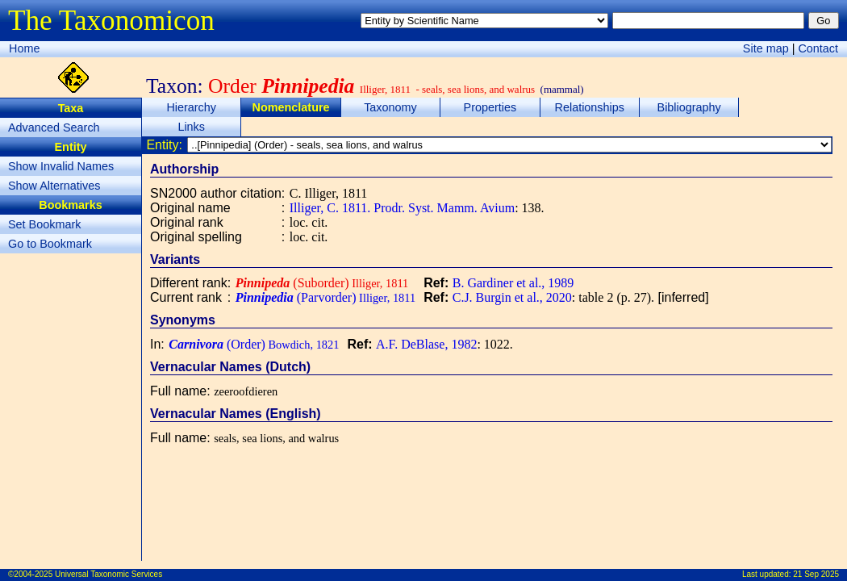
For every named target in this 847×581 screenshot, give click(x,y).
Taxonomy (390, 107)
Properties (490, 107)
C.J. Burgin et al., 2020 (512, 297)
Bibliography (689, 107)
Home (24, 48)
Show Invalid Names (61, 166)
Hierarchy (191, 107)
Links (191, 126)
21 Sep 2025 (816, 574)
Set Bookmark (44, 224)
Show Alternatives (54, 185)
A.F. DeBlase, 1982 (426, 344)
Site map (766, 48)
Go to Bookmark (50, 243)
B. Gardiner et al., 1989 (513, 283)
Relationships (589, 107)
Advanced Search (54, 127)
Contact (818, 48)
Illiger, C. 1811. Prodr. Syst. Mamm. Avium (402, 208)
